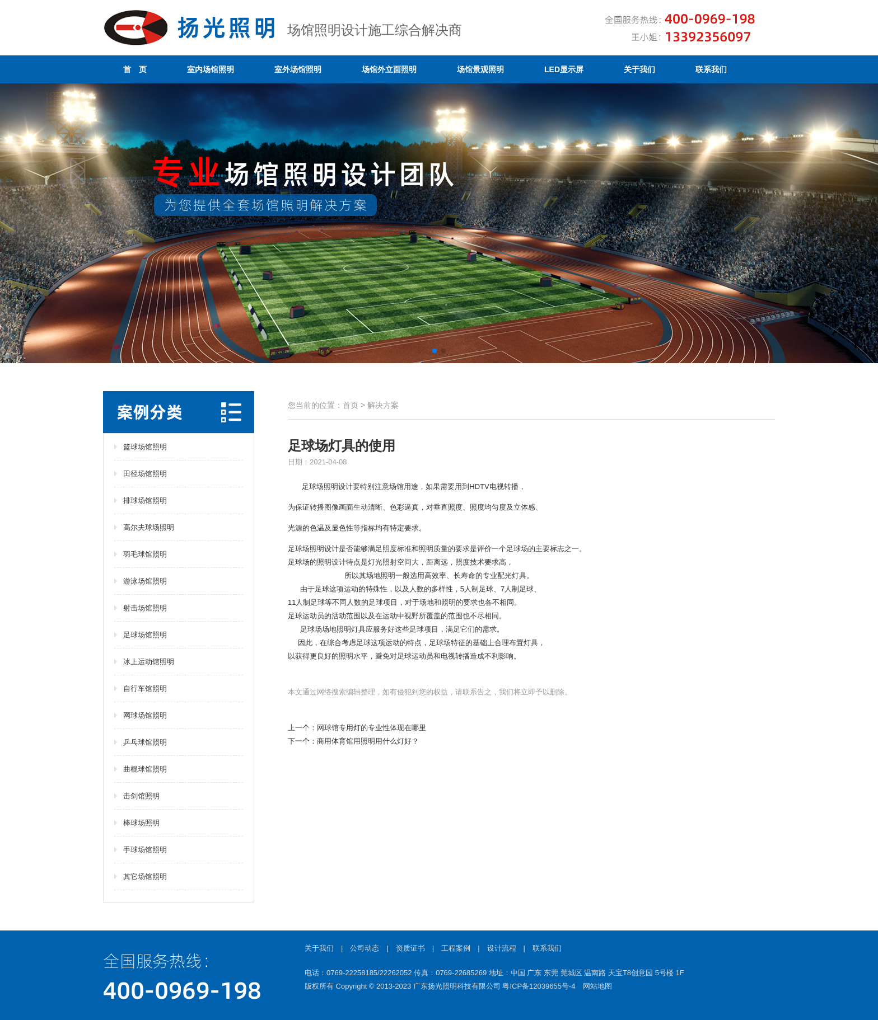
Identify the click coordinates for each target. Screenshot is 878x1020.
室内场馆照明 (210, 69)
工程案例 (455, 948)
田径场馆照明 (145, 473)
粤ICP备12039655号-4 (538, 986)
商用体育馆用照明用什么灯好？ (368, 741)
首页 (350, 405)
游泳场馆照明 (145, 581)
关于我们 (639, 69)
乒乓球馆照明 (145, 742)
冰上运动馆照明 (148, 661)
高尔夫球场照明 (148, 527)
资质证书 (410, 948)
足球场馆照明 (145, 635)
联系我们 (711, 69)
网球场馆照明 (145, 715)
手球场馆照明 (145, 849)
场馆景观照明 (480, 69)
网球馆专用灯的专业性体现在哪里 (371, 727)
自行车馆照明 (145, 688)
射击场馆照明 (145, 608)
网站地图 (597, 986)
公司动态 (364, 948)
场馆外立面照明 (389, 69)
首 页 (135, 69)
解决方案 (383, 405)
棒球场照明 (141, 823)
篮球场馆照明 (145, 447)
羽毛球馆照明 (145, 554)
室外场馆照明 (297, 69)
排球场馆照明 (145, 500)
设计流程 (501, 948)
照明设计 (338, 486)
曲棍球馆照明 (145, 769)
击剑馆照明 (141, 796)
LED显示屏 (563, 69)
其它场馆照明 (145, 876)
